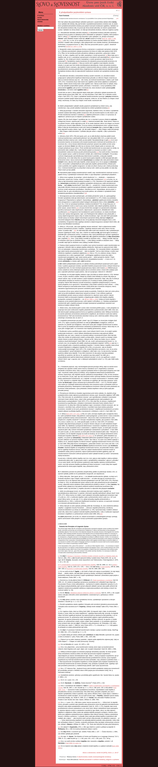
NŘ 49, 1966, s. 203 (90, 299)
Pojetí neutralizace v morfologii (102, 580)
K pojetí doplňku (105, 566)
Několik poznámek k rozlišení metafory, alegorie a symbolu (99, 759)
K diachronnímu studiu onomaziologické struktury (94, 757)
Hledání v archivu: (43, 26)
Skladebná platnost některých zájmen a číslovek (85, 593)
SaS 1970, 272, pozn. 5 (85, 435)
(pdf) (117, 18)
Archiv (39, 17)
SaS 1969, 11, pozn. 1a (73, 743)
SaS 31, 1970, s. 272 (74, 46)
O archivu (40, 15)
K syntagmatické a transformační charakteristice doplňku (78, 565)
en (117, 10)
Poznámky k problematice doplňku (77, 568)
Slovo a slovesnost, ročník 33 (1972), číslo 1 (97, 752)
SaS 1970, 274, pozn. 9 (73, 414)
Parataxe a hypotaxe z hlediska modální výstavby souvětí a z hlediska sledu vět (92, 556)
